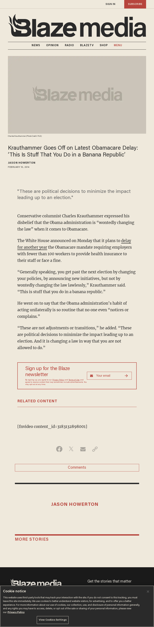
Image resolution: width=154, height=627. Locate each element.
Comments (77, 468)
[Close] (148, 591)
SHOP (104, 45)
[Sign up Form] (109, 376)
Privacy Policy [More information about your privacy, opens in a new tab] (16, 612)
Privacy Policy (58, 380)
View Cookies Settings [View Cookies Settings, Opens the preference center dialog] (53, 620)
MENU (118, 45)
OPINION (52, 45)
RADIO (69, 45)
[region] (77, 606)
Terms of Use (74, 380)
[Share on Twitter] (71, 449)
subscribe (135, 4)
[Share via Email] (83, 449)
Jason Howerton (21, 163)
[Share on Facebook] (59, 449)
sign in (110, 4)
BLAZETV (87, 45)
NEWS (36, 45)
